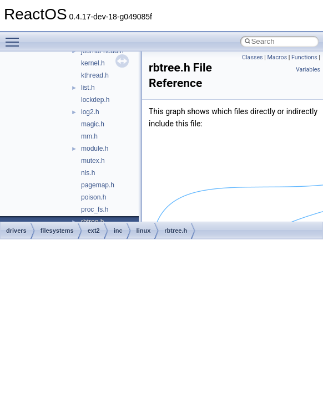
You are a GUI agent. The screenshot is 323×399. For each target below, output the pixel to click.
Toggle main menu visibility (15, 37)
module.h (94, 148)
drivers (16, 230)
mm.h (89, 136)
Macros (277, 57)
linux (144, 230)
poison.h (93, 197)
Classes (252, 57)
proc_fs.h (94, 209)
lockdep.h (95, 100)
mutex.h (93, 161)
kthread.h (95, 75)
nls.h (88, 173)
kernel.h (93, 63)
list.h (88, 87)
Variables (308, 69)
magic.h (92, 124)
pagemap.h (97, 185)
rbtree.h (175, 230)
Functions (304, 57)
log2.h (90, 112)
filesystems (57, 230)
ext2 (94, 230)
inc (118, 230)
